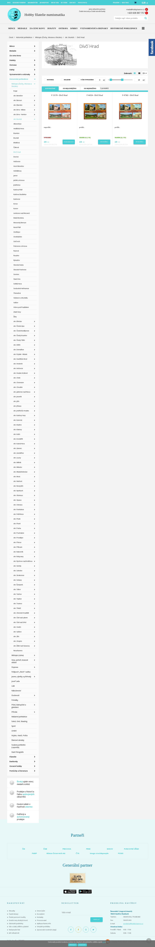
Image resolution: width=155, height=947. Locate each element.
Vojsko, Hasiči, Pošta (19, 735)
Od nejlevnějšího (69, 88)
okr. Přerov (17, 542)
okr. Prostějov (18, 538)
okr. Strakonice (18, 575)
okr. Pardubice (18, 509)
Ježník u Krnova (18, 180)
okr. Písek (16, 519)
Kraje (15, 91)
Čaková (16, 147)
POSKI (120, 853)
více (104, 942)
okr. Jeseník (17, 396)
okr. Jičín (16, 401)
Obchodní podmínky (16, 923)
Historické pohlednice (24, 37)
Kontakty (40, 917)
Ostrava (13, 65)
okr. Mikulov (17, 467)
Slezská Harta (18, 265)
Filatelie (13, 756)
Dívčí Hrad (17, 152)
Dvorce (16, 157)
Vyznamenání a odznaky (20, 74)
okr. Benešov (18, 96)
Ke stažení (40, 914)
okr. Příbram (17, 547)
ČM (23, 849)
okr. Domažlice (18, 349)
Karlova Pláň (18, 190)
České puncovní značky (17, 917)
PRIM (88, 849)
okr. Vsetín (17, 627)
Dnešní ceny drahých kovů (18, 920)
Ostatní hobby (16, 766)
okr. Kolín (16, 434)
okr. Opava (17, 500)
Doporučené (50, 88)
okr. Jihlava (17, 406)
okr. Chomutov (18, 382)
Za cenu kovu (15, 55)
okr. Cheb (16, 378)
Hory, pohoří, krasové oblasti (19, 661)
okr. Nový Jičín (18, 486)
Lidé (13, 686)
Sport (13, 726)
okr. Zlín (16, 636)
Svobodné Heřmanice (21, 288)
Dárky (12, 69)
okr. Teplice (17, 599)
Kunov (15, 208)
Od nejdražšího (90, 88)
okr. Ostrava (17, 505)
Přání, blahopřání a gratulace (18, 706)
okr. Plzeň (17, 523)
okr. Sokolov (17, 570)
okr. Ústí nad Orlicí (19, 622)
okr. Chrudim (18, 387)
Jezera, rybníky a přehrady (21, 676)
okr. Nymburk (18, 491)
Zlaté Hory (17, 312)
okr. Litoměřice (18, 453)
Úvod (11, 37)
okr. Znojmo (17, 641)
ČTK (77, 853)
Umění (13, 731)
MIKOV (110, 849)
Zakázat (82, 945)
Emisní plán (41, 911)
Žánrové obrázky (17, 740)
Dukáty (13, 60)
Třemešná (17, 293)
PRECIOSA (67, 849)
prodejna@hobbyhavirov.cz (133, 924)
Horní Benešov (18, 166)
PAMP (34, 853)
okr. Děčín (16, 345)
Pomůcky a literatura (19, 771)
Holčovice (16, 161)
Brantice (16, 133)
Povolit (73, 945)
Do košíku (104, 142)
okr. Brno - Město (19, 110)
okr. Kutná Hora (19, 444)
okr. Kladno (17, 425)
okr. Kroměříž (18, 439)
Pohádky (14, 700)
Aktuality (12, 911)
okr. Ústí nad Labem (20, 618)
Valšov (15, 302)
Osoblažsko (17, 237)
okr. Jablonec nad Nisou (21, 392)
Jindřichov (16, 185)
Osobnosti (15, 695)
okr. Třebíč (17, 608)
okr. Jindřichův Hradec (21, 411)
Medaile (13, 51)
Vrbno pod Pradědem (21, 307)
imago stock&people (99, 853)
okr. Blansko (17, 105)
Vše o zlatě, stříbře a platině (18, 926)
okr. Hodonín (18, 364)
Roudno (16, 255)
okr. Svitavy (17, 580)
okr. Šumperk (18, 585)
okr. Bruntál (69, 37)
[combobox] (145, 73)
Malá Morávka (18, 218)
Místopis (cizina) (17, 655)
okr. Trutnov (17, 603)
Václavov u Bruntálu (20, 298)
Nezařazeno (17, 650)
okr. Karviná (17, 420)
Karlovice (16, 199)
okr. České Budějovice (21, 331)
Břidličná (16, 143)
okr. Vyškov (17, 632)
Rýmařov (16, 260)
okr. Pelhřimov (18, 514)
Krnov (15, 204)
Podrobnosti (69, 142)
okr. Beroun (17, 100)
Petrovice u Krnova (20, 246)
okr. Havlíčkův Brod (20, 359)
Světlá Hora (17, 284)
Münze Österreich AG (56, 853)
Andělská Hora (18, 128)
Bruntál (16, 138)
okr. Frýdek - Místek (20, 354)
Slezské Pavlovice (19, 270)
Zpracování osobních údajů (46, 930)
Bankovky (14, 761)
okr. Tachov (17, 594)
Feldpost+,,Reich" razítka (20, 672)
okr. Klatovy (17, 429)
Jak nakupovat (14, 933)
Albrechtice (17, 124)
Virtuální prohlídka (43, 926)
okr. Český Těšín (19, 340)
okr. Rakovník (18, 552)
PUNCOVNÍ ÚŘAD (131, 849)
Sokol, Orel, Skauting (19, 721)
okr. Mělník (17, 462)
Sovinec (16, 274)
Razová (16, 251)
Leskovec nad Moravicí (21, 213)
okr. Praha (17, 528)
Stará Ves (16, 279)
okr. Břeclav (17, 321)
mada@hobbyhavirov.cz (135, 9)
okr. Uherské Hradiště (21, 613)
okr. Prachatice (18, 533)
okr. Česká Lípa (18, 326)
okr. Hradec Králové (20, 373)
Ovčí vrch (16, 241)
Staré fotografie (17, 752)
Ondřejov (16, 232)
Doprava (14, 667)
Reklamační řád (14, 930)
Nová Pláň (17, 227)
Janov (15, 175)
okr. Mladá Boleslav (20, 472)
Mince (12, 46)
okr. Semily (17, 566)
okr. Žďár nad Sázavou (21, 646)
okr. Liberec (17, 448)
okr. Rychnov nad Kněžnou (22, 561)
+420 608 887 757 (135, 12)
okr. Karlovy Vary (19, 415)
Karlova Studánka (19, 194)
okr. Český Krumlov (20, 335)
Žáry (15, 317)
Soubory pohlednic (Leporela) (18, 746)
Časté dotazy (13, 914)
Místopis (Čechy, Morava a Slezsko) (48, 37)
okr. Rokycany (18, 556)
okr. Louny (17, 458)
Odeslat (96, 919)
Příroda (14, 712)
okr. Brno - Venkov (20, 114)
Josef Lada (15, 681)
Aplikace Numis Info (44, 923)
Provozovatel (41, 920)
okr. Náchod (17, 481)
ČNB (45, 849)
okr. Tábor (17, 589)
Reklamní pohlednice (19, 717)
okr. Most (16, 476)
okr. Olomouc (18, 495)
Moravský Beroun (19, 222)
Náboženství (16, 691)
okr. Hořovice (18, 368)
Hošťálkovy (17, 171)
